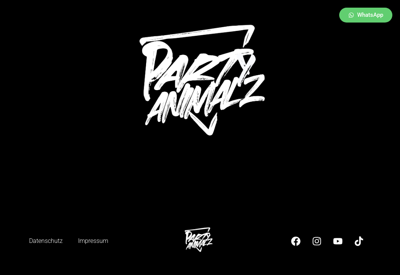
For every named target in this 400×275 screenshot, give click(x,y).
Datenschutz (46, 240)
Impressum (93, 240)
